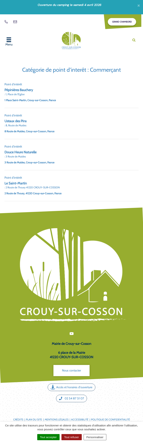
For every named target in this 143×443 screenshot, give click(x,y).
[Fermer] (138, 5)
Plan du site (34, 419)
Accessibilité (79, 419)
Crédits (18, 419)
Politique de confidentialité (110, 419)
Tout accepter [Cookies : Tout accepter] (48, 437)
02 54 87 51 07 (71, 398)
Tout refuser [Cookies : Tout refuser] (71, 437)
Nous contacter (71, 370)
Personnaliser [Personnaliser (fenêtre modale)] (95, 437)
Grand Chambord (122, 21)
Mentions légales (57, 419)
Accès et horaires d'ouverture (71, 387)
